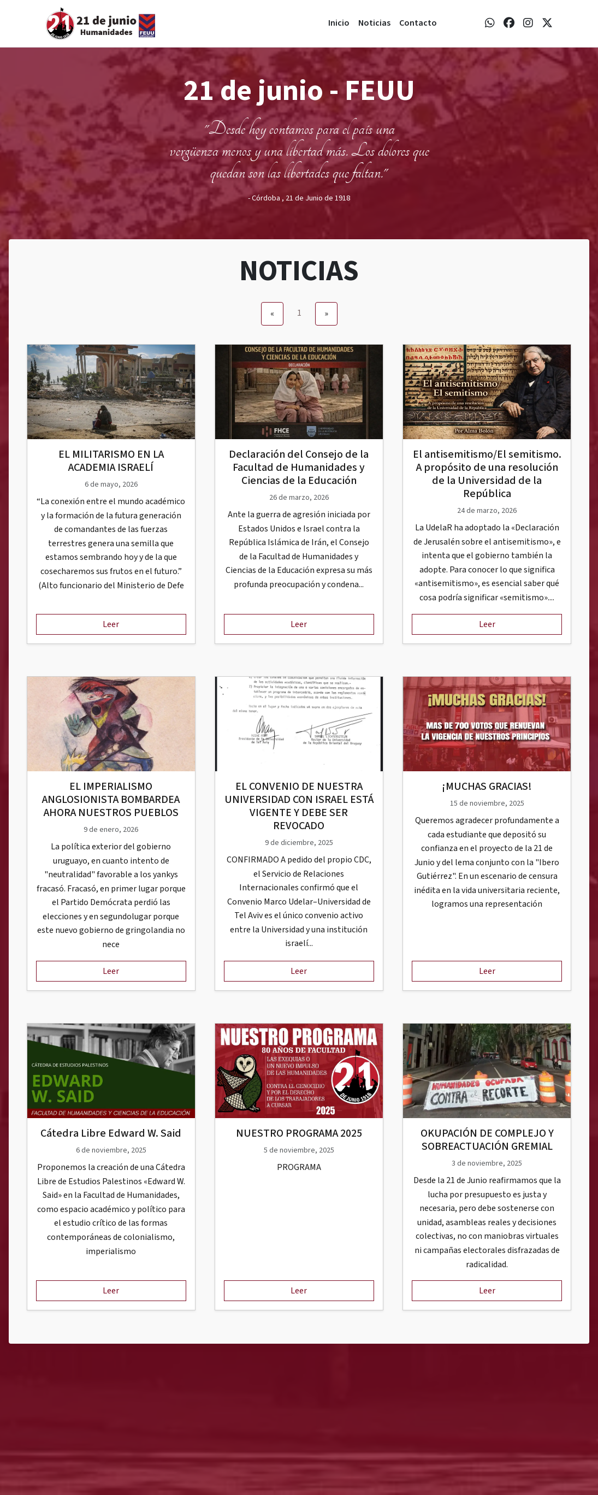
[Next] (326, 314)
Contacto (418, 23)
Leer (111, 624)
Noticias (374, 23)
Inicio (339, 23)
